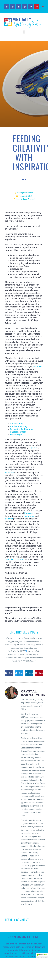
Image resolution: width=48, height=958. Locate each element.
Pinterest (33, 447)
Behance (9, 518)
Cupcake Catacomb (14, 559)
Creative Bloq (16, 423)
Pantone (37, 366)
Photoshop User (18, 432)
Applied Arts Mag (18, 426)
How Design (16, 434)
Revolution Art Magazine (22, 429)
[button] (24, 32)
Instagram (30, 516)
